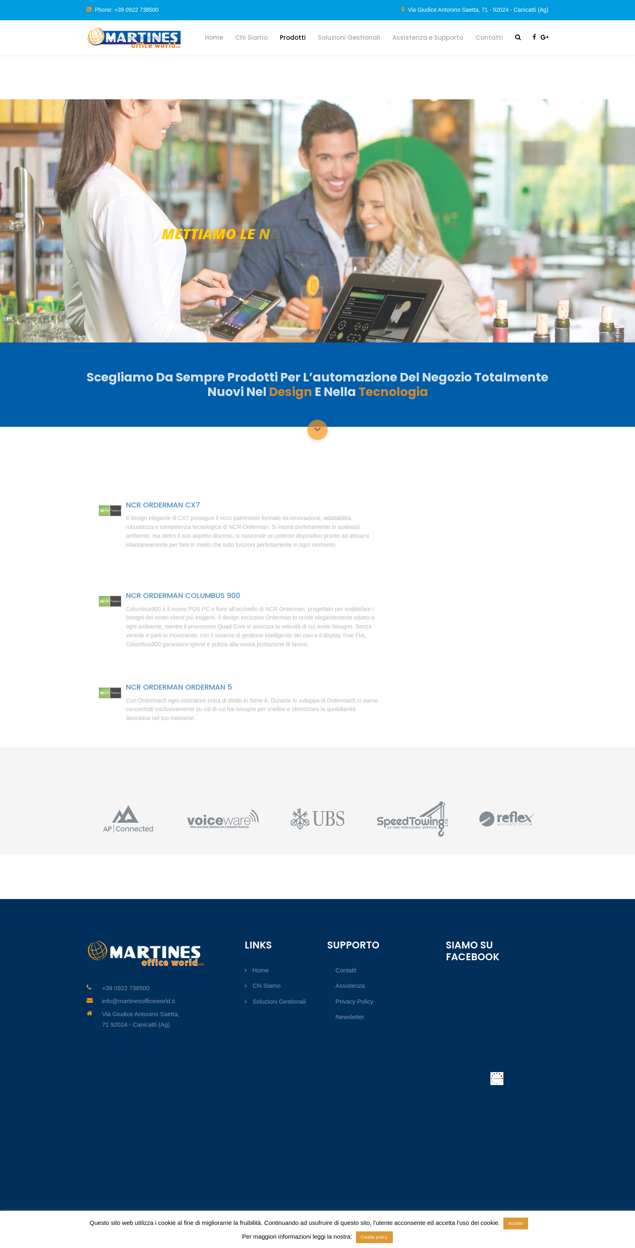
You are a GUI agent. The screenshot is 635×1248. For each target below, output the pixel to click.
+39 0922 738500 (125, 988)
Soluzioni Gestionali (349, 37)
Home (214, 37)
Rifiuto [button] (537, 1222)
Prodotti (293, 37)
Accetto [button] (515, 1223)
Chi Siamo (251, 37)
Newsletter (349, 1016)
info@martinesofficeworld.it (138, 1001)
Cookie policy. (374, 1237)
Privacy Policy (354, 1001)
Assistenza (350, 985)
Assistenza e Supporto (427, 37)
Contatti (489, 37)
